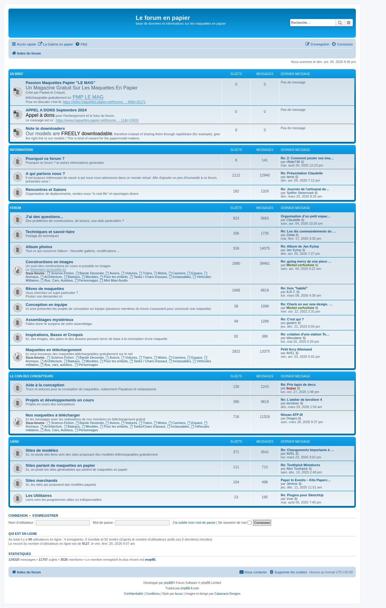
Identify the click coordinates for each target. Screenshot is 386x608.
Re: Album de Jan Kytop (300, 246)
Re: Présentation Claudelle (302, 173)
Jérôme (292, 483)
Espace (194, 273)
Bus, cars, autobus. (57, 364)
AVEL (290, 353)
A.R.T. (291, 292)
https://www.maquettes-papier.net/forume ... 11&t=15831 (97, 120)
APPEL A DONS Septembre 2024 (56, 110)
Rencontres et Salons (46, 189)
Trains (145, 273)
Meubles (90, 277)
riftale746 (293, 162)
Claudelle (293, 220)
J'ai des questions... (44, 216)
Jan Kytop (293, 250)
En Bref (16, 74)
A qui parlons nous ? (45, 173)
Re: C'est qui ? (292, 319)
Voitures (129, 273)
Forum (15, 208)
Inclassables (180, 277)
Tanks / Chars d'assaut (148, 277)
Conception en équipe (46, 304)
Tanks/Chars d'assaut (147, 426)
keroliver (292, 403)
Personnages (86, 280)
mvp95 (150, 559)
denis (290, 177)
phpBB (168, 583)
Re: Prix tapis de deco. (298, 384)
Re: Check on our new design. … (306, 304)
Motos (160, 273)
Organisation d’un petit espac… (306, 216)
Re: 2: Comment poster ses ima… (307, 158)
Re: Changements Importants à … (307, 450)
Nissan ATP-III (292, 414)
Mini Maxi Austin (114, 280)
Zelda (290, 235)
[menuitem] (55, 44)
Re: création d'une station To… (305, 334)
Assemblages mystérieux (49, 319)
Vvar (289, 498)
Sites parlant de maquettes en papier (60, 465)
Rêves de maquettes (45, 288)
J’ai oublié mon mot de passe (193, 522)
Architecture (51, 277)
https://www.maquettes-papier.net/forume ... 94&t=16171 (104, 102)
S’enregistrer (45, 515)
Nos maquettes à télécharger (53, 415)
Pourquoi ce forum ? (45, 158)
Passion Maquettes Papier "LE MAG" (60, 82)
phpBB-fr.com (190, 588)
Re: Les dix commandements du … (308, 231)
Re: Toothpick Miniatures (300, 465)
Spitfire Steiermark (300, 193)
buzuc (291, 388)
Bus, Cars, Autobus (57, 280)
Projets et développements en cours (60, 400)
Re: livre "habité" (294, 288)
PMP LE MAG (88, 97)
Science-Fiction (60, 273)
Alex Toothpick (297, 468)
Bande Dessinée (90, 273)
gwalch (291, 323)
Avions (112, 273)
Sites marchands (42, 480)
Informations (21, 149)
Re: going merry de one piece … (306, 261)
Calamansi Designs (227, 593)
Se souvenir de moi (235, 522)
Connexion (18, 515)
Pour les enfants (114, 277)
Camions (177, 273)
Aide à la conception (45, 385)
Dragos (291, 418)
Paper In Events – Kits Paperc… (306, 480)
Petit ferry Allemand (296, 349)
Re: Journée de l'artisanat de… (305, 189)
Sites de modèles (42, 450)
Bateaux (72, 277)
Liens (14, 441)
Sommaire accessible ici (48, 269)
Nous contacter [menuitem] (253, 572)
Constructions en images (49, 262)
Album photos (39, 247)
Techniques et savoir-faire (50, 231)
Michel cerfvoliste (300, 265)
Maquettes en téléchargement (53, 350)
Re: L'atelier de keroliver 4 (301, 399)
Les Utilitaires (39, 495)
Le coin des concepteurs (31, 376)
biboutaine (294, 338)
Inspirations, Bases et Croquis (54, 334)
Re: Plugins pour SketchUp (302, 495)
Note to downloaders (45, 128)
